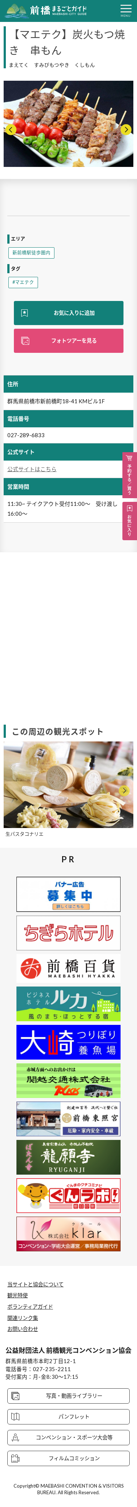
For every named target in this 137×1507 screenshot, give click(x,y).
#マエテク (23, 282)
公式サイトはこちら (32, 469)
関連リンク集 (22, 1318)
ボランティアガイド (30, 1307)
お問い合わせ (22, 1329)
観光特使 (17, 1295)
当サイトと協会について (35, 1284)
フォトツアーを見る (74, 340)
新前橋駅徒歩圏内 (31, 252)
